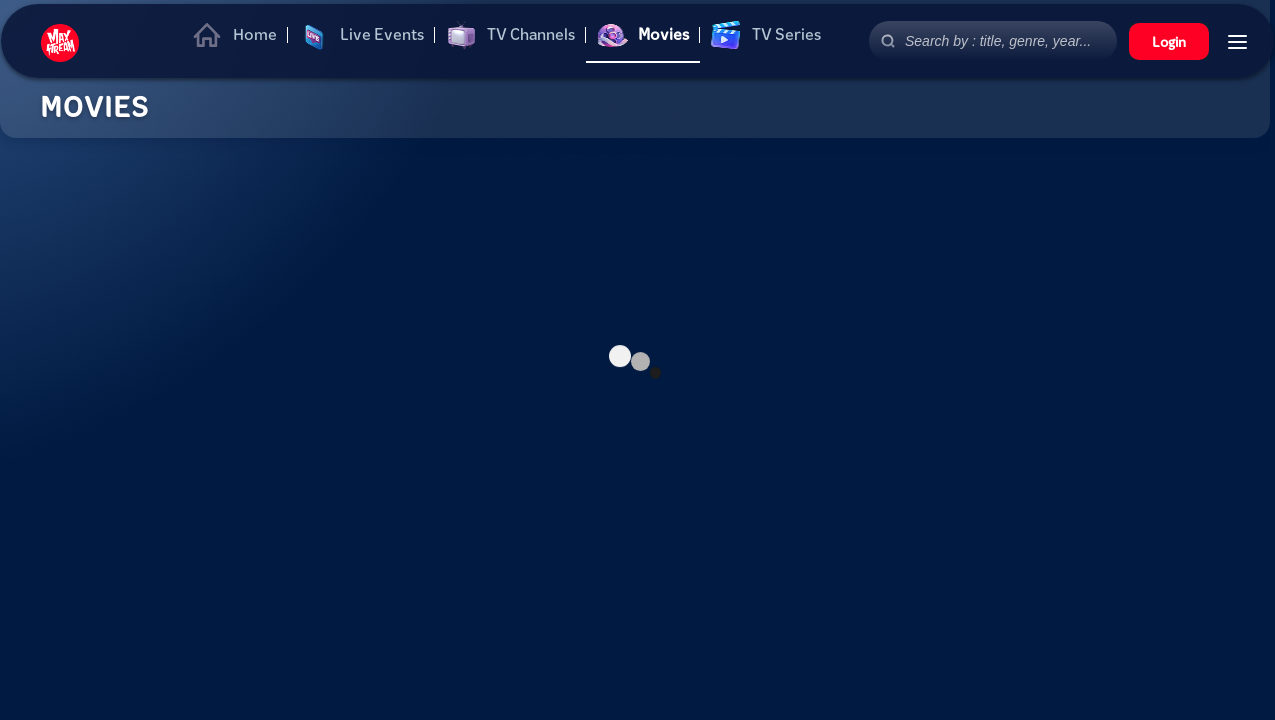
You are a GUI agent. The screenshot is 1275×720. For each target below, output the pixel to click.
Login (1169, 41)
